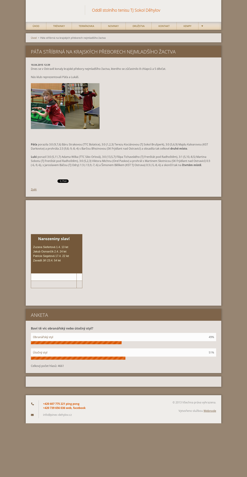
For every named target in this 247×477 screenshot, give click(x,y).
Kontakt (164, 26)
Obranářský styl (43, 337)
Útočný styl (40, 352)
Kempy (187, 26)
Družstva (139, 26)
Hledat (212, 10)
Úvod (36, 26)
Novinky (113, 26)
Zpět (34, 189)
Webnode (210, 411)
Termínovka (86, 26)
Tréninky (59, 26)
